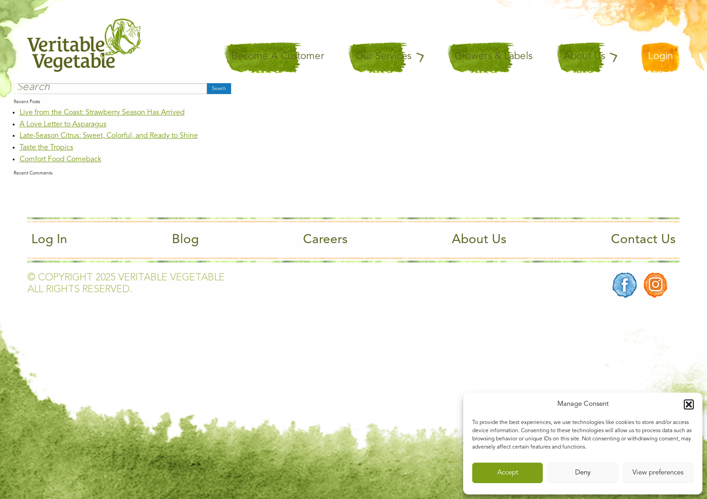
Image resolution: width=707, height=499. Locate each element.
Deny (583, 472)
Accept (507, 472)
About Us (479, 240)
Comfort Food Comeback (60, 159)
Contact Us (643, 240)
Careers (325, 240)
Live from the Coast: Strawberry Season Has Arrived (102, 112)
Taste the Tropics (46, 147)
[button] (688, 404)
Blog (185, 240)
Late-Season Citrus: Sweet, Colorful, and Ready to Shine (109, 136)
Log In (49, 240)
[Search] (110, 88)
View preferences (657, 472)
